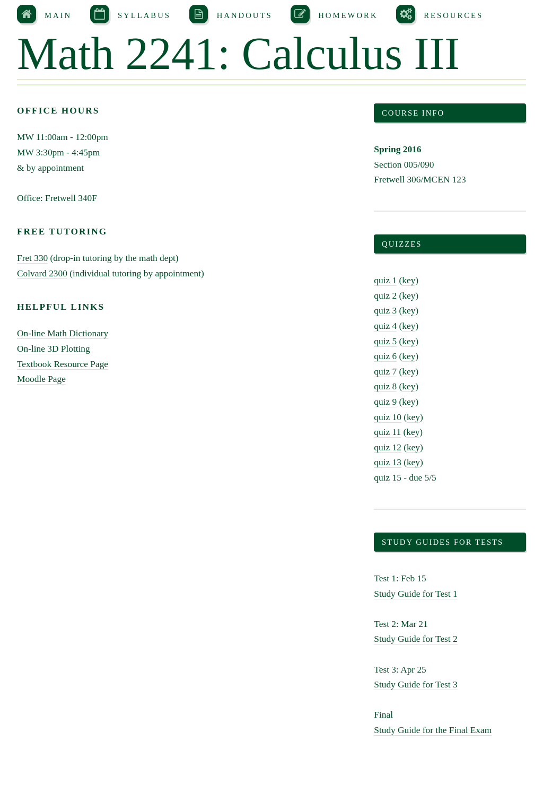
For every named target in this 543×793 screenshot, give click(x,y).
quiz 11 (387, 432)
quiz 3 (385, 311)
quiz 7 (385, 372)
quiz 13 (387, 462)
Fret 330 (32, 258)
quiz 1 (385, 280)
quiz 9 (385, 402)
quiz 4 (385, 326)
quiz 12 (387, 447)
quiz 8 (385, 386)
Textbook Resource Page (62, 364)
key (408, 280)
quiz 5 (385, 341)
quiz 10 (387, 417)
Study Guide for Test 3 (415, 684)
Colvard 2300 (42, 273)
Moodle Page (41, 379)
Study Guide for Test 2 (415, 639)
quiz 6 (385, 356)
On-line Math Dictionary (62, 333)
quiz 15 (387, 478)
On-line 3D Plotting (53, 349)
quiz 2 (385, 296)
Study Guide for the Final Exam (433, 730)
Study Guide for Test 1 (415, 594)
